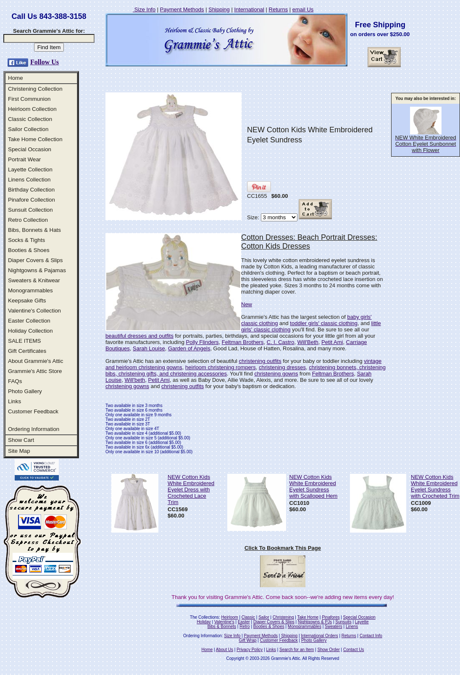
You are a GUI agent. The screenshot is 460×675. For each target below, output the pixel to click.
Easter (244, 622)
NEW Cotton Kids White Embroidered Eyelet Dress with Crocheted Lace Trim (191, 489)
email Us (303, 9)
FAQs (15, 381)
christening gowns (276, 373)
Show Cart (21, 440)
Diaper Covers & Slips (35, 260)
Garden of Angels (189, 348)
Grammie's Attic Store (35, 371)
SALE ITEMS (24, 341)
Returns (278, 9)
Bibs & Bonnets (222, 626)
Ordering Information (33, 429)
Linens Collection (29, 179)
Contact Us (353, 649)
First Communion (29, 99)
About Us (224, 649)
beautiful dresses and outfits (139, 336)
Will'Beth (307, 342)
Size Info (144, 9)
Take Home (307, 617)
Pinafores (330, 617)
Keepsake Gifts (27, 300)
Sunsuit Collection (30, 210)
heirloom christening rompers (220, 367)
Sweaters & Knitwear (34, 280)
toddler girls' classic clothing (323, 323)
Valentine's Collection (34, 310)
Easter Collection (29, 321)
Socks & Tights (26, 240)
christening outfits (260, 361)
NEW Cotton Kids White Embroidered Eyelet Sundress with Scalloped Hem (313, 486)
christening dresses (282, 367)
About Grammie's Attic (35, 361)
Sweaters (333, 626)
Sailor (263, 617)
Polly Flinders (202, 342)
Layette (362, 622)
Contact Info (371, 635)
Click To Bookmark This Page (282, 548)
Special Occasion (29, 149)
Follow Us (44, 62)
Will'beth (135, 380)
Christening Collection (35, 89)
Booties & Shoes (29, 250)
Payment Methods (182, 9)
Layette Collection (30, 169)
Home (15, 78)
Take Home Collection (35, 139)
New (246, 304)
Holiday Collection (30, 331)
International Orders (319, 635)
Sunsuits (343, 622)
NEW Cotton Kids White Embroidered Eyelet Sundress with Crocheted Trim (435, 486)
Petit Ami (332, 342)
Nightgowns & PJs (315, 622)
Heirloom (229, 617)
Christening (283, 617)
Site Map (19, 451)
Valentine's (224, 622)
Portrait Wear (24, 159)
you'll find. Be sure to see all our (329, 329)
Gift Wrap (248, 640)
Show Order (328, 649)
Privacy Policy (250, 649)
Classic (248, 617)
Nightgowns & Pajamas (37, 270)
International (249, 9)
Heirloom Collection (32, 109)
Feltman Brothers (243, 342)
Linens (352, 626)
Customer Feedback (33, 411)
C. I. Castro (280, 342)
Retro (244, 626)
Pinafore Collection (31, 200)
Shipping (219, 9)
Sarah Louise (149, 348)
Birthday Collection (31, 189)
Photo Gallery (25, 391)
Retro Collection (28, 220)
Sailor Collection (28, 129)
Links (14, 401)
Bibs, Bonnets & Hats (34, 230)
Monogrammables (30, 290)
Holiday (203, 622)
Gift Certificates (27, 351)
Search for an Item (296, 649)
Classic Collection (30, 119)
